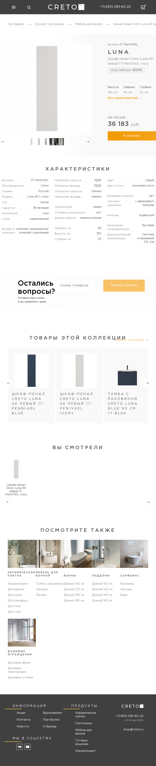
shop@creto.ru (133, 729)
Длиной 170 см (74, 589)
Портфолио (51, 720)
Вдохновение (51, 713)
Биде (123, 595)
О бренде (49, 726)
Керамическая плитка (85, 715)
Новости (23, 726)
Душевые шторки (20, 677)
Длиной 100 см (102, 584)
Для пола (14, 606)
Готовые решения (81, 742)
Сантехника (83, 723)
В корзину (131, 135)
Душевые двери (19, 663)
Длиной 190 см (74, 600)
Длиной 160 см (102, 600)
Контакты (24, 720)
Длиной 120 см (102, 589)
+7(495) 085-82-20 (129, 716)
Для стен (14, 612)
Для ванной (16, 589)
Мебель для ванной (83, 732)
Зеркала (42, 589)
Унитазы (126, 589)
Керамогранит (18, 584)
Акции (21, 713)
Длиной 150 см (74, 584)
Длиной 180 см (74, 595)
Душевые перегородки (17, 670)
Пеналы (41, 595)
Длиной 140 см (102, 595)
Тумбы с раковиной (49, 584)
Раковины (127, 584)
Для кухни (15, 595)
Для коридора (18, 600)
